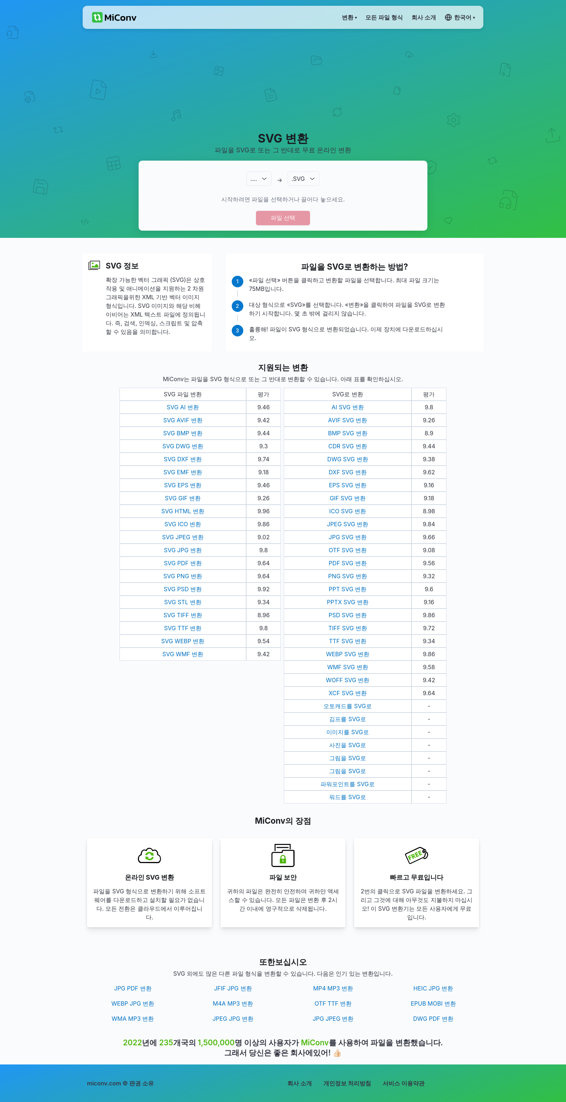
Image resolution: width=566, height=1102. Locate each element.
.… (253, 178)
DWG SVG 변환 (347, 459)
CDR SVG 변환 (347, 446)
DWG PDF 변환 (433, 1018)
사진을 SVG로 (347, 745)
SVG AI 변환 (183, 407)
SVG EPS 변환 (182, 485)
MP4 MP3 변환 (333, 988)
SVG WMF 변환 (182, 654)
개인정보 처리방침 (347, 1083)
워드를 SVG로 (347, 797)
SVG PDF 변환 (183, 563)
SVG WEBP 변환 (182, 641)
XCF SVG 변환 (347, 693)
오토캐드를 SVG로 (347, 706)
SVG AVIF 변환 (182, 420)
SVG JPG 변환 (183, 550)
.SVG (298, 178)
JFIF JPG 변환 (233, 988)
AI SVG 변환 (348, 407)
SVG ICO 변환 (182, 524)
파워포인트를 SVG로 (347, 784)
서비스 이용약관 (404, 1083)
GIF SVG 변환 (347, 498)
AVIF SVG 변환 (347, 420)
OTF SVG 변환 (347, 550)
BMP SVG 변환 (347, 433)
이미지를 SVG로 (347, 732)
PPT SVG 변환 (347, 589)
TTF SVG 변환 (347, 641)
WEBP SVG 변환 (347, 654)
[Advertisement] (283, 80)
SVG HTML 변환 (182, 511)
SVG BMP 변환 (183, 433)
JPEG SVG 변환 (348, 524)
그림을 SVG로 (347, 758)
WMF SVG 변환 (347, 667)
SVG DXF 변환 (183, 459)
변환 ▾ (349, 17)
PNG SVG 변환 (347, 576)
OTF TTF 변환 (333, 1003)
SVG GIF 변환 (183, 498)
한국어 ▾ (460, 17)
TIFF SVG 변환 (347, 628)
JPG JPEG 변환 (333, 1018)
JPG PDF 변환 (133, 988)
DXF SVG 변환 (348, 472)
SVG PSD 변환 (183, 589)
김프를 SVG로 (347, 719)
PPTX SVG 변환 (347, 602)
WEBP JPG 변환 (133, 1003)
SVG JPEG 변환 (183, 537)
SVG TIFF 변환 (183, 615)
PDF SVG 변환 (348, 563)
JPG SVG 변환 (348, 537)
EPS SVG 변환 (347, 485)
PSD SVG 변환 (347, 615)
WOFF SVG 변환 (348, 680)
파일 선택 (283, 217)
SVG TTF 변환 (182, 628)
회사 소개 (299, 1083)
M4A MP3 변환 (233, 1003)
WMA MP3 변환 (133, 1018)
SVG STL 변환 (182, 602)
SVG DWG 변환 (182, 446)
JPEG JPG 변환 (233, 1018)
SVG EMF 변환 (183, 472)
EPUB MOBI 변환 (433, 1003)
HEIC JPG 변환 (433, 988)
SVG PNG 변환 (182, 576)
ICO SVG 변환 (347, 511)
